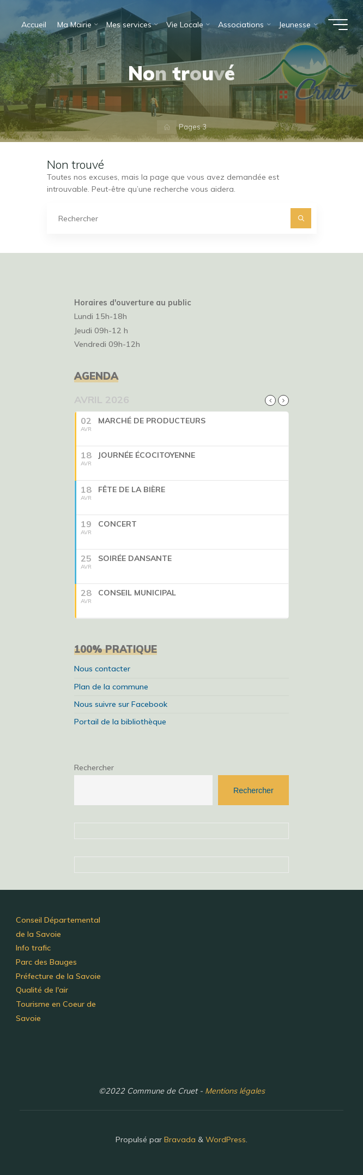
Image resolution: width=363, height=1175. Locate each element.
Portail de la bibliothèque (120, 722)
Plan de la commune (111, 687)
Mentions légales (235, 1091)
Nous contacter (102, 669)
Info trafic (33, 948)
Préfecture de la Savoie (58, 976)
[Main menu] (338, 24)
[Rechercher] (301, 218)
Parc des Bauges (46, 962)
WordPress (225, 1139)
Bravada (179, 1139)
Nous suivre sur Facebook (120, 704)
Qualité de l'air (42, 990)
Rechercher (94, 767)
